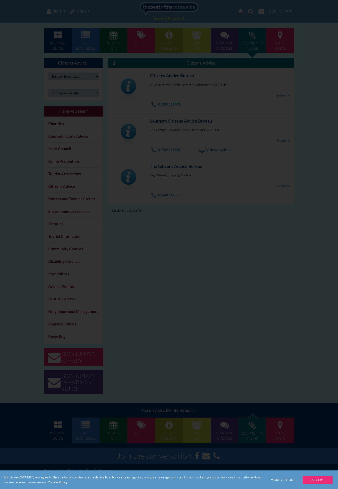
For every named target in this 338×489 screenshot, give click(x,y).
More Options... (284, 480)
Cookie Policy (57, 482)
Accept (317, 480)
